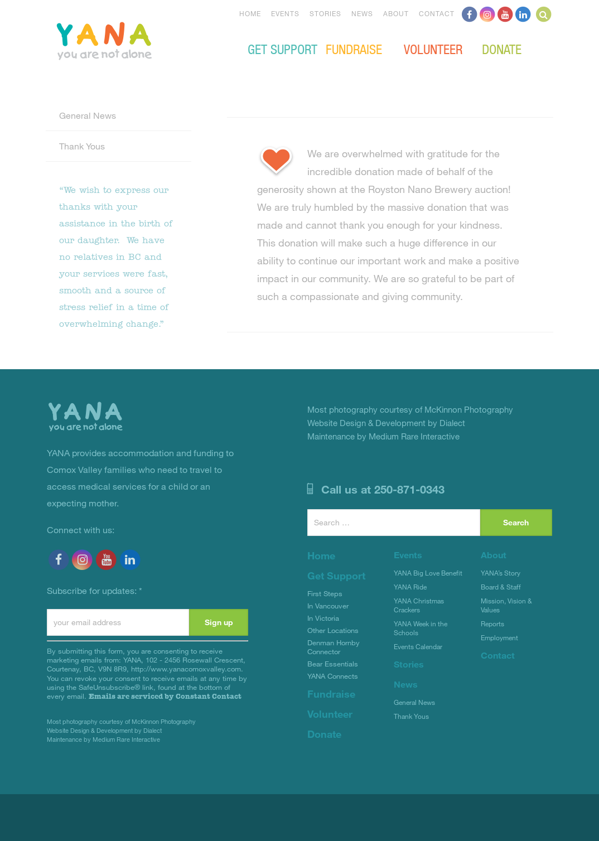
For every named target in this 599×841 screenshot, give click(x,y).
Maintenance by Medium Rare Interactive (103, 739)
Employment (499, 637)
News (362, 13)
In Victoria (323, 617)
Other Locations (333, 630)
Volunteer (433, 48)
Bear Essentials (332, 663)
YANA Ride (410, 586)
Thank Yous (82, 146)
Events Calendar (418, 646)
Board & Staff (501, 586)
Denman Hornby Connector (333, 647)
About (396, 13)
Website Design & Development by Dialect (104, 730)
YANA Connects (332, 675)
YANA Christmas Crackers (419, 605)
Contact (437, 13)
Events (285, 13)
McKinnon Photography (164, 721)
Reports (492, 623)
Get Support (282, 48)
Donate (501, 48)
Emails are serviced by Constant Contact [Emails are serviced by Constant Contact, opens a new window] (165, 696)
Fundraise (354, 48)
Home (250, 13)
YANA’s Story (500, 572)
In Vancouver (328, 605)
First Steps (324, 593)
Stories (325, 13)
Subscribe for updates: (94, 590)
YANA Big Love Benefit (428, 572)
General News (87, 115)
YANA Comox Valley (141, 39)
